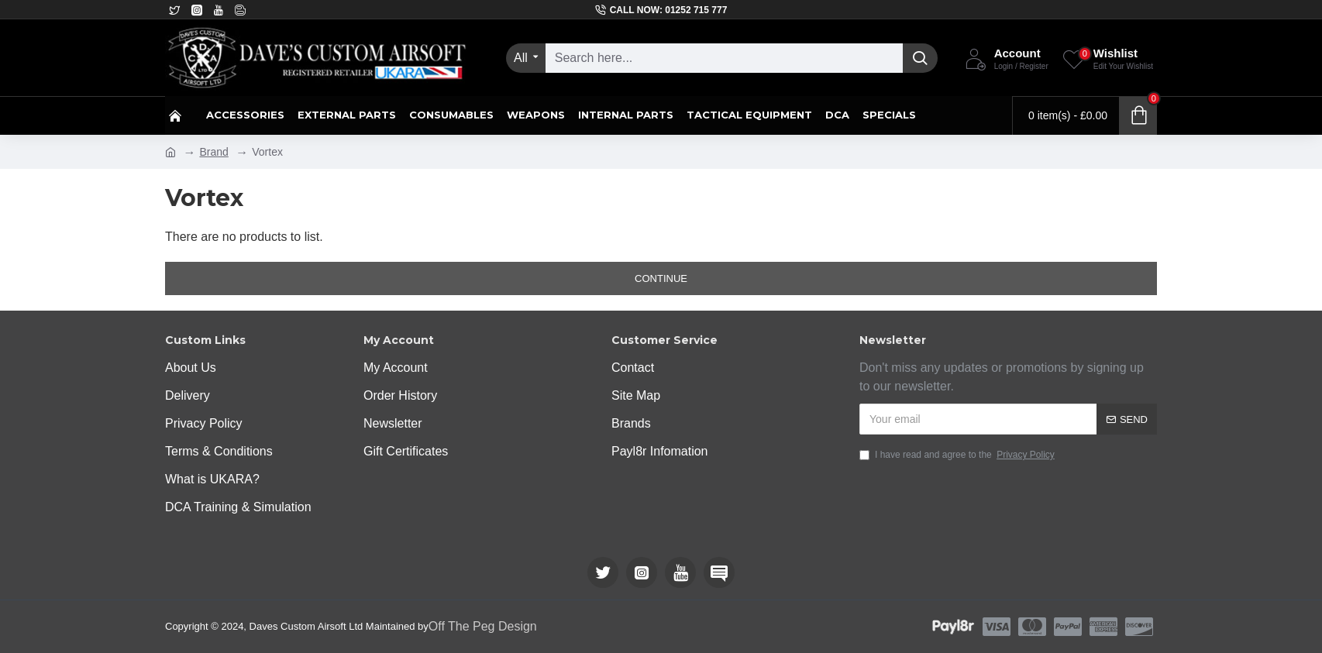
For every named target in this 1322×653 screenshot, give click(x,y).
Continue (661, 278)
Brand (213, 152)
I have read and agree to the (958, 455)
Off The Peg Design (483, 626)
